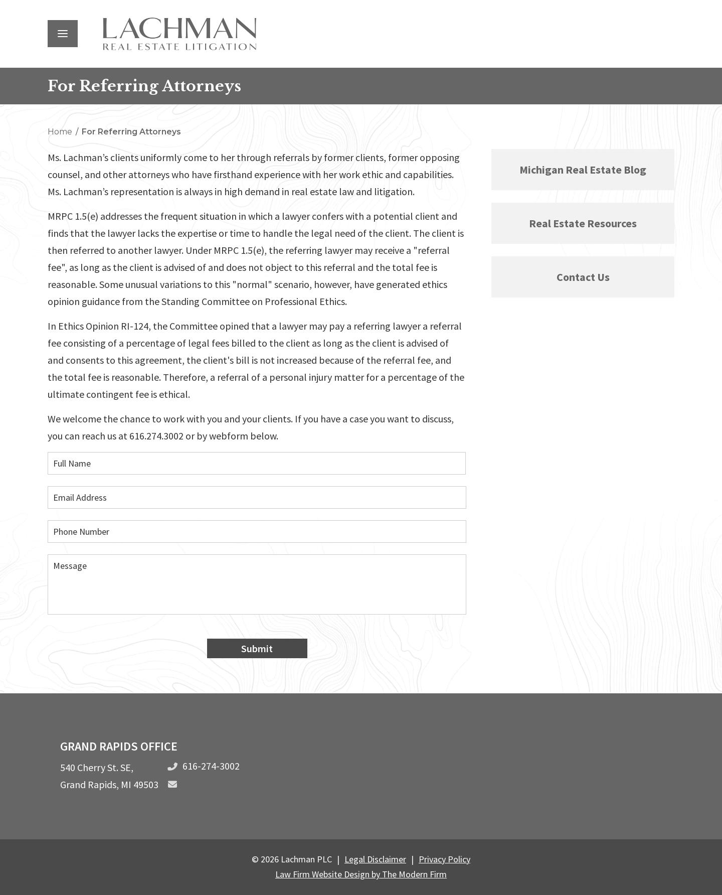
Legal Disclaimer (375, 859)
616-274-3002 (211, 766)
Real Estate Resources (583, 223)
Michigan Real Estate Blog (582, 170)
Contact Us (583, 277)
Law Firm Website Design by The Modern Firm (361, 874)
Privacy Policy (444, 859)
